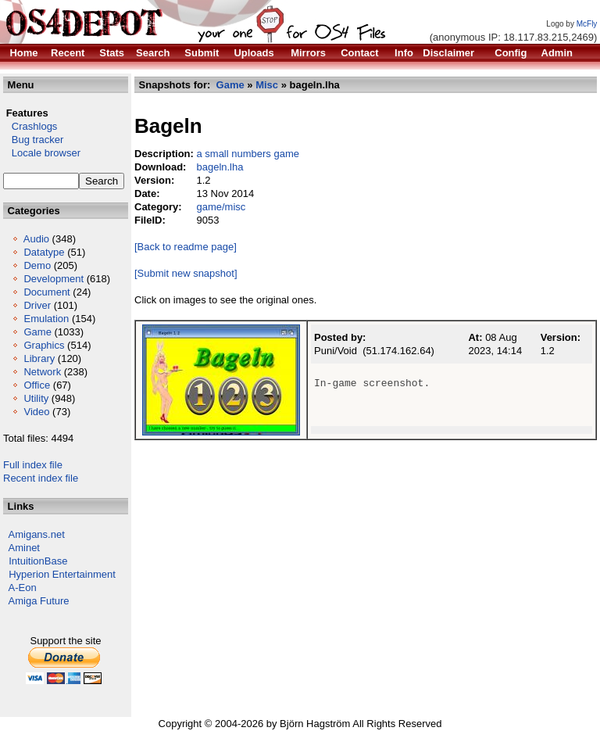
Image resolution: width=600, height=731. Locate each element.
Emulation (46, 318)
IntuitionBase (38, 561)
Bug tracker (33, 139)
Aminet (24, 548)
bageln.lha (219, 167)
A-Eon (23, 587)
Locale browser (41, 153)
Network (42, 372)
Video (36, 411)
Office (36, 385)
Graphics (43, 345)
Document (46, 292)
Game (37, 332)
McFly (587, 24)
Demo (37, 265)
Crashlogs (30, 126)
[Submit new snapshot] (186, 273)
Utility (35, 398)
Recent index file (40, 478)
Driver (37, 305)
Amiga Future (39, 601)
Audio (36, 239)
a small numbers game (247, 153)
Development (53, 279)
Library (39, 358)
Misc (266, 85)
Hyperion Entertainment (62, 574)
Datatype (43, 252)
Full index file (32, 465)
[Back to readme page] (185, 247)
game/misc (220, 207)
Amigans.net (37, 534)
